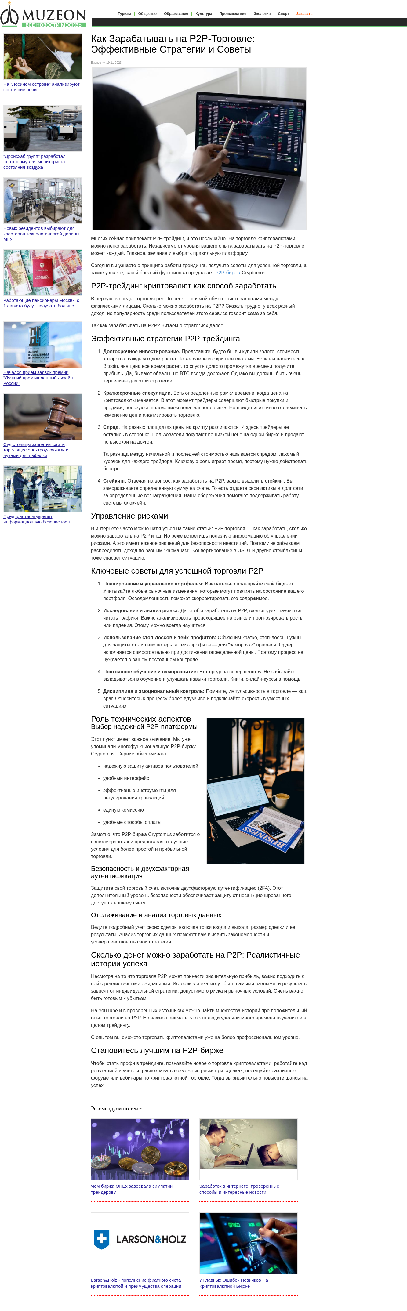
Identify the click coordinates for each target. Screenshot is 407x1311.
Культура (203, 14)
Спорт (283, 14)
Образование (176, 14)
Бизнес (96, 62)
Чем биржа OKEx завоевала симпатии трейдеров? (132, 1189)
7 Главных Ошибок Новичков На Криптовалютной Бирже (233, 1283)
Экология (262, 14)
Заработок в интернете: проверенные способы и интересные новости (239, 1189)
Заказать (304, 14)
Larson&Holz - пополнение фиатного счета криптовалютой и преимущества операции (136, 1283)
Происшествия (233, 14)
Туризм (124, 14)
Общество (147, 14)
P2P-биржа (227, 272)
